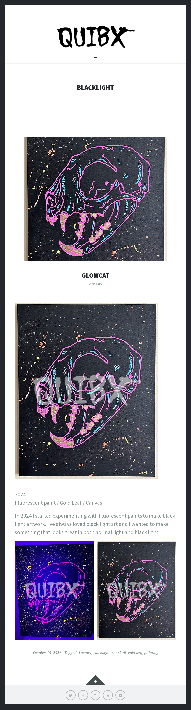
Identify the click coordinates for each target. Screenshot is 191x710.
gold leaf (135, 653)
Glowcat (96, 276)
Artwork (95, 284)
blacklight (101, 653)
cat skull (119, 653)
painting (151, 653)
